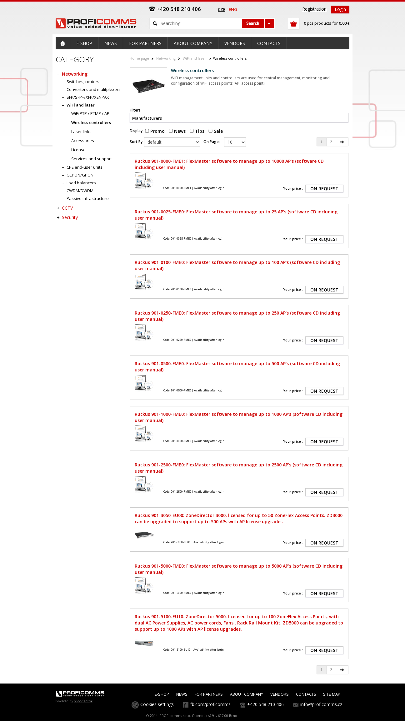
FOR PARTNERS (209, 694)
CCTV (67, 208)
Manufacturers (147, 118)
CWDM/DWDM (80, 190)
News (177, 131)
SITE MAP (331, 694)
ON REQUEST (324, 188)
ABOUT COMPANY (246, 694)
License (78, 149)
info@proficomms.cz (321, 704)
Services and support (91, 159)
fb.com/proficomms (210, 704)
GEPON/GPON (80, 175)
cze (221, 9)
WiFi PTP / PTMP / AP (90, 113)
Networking (166, 58)
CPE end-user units (84, 167)
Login (340, 9)
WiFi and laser (195, 58)
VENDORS (279, 694)
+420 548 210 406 (265, 704)
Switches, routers (83, 81)
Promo (155, 131)
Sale (215, 131)
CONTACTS (306, 694)
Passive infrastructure (88, 198)
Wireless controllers (91, 122)
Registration (314, 9)
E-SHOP (162, 694)
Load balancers (81, 183)
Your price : (293, 188)
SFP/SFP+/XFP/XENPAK (88, 97)
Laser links (81, 131)
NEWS (182, 694)
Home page (139, 58)
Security (70, 217)
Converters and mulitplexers (94, 89)
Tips (197, 131)
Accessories (82, 140)
